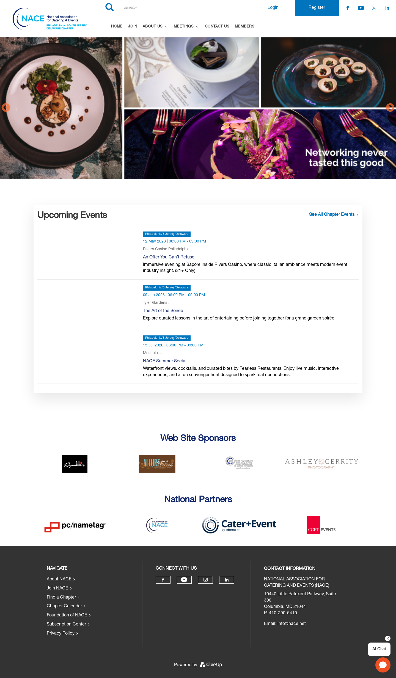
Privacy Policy (61, 634)
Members (244, 27)
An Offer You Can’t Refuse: (169, 257)
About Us (153, 27)
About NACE (59, 579)
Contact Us (217, 27)
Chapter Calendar (64, 606)
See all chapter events (331, 215)
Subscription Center (66, 624)
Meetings (184, 27)
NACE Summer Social (164, 361)
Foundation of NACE (67, 615)
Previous (6, 108)
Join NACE (57, 588)
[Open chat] (383, 665)
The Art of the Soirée (163, 311)
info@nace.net (291, 624)
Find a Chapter (61, 598)
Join (132, 27)
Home (117, 27)
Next (390, 108)
